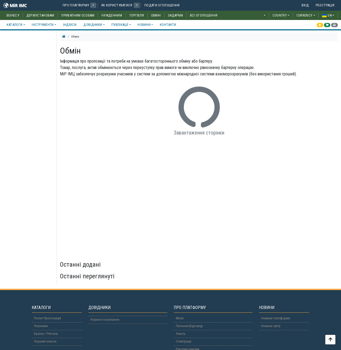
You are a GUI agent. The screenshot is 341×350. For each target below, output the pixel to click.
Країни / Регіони (46, 334)
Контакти (168, 25)
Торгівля (136, 15)
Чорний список (45, 341)
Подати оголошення (162, 5)
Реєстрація (325, 5)
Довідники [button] (92, 25)
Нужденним (112, 15)
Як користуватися (116, 5)
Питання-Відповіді (189, 326)
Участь (181, 334)
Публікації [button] (119, 25)
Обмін (156, 15)
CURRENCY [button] (305, 15)
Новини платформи (275, 318)
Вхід (305, 5)
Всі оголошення (203, 15)
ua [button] (327, 15)
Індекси (70, 25)
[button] (93, 5)
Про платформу (76, 5)
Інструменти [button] (43, 25)
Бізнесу (13, 15)
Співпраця (183, 341)
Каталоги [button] (15, 25)
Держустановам (40, 15)
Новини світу (270, 326)
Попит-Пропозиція (47, 318)
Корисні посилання (105, 319)
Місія (180, 318)
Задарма (175, 15)
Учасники (41, 326)
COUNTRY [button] (280, 15)
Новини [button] (144, 25)
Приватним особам (77, 15)
